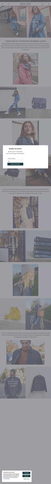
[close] (46, 146)
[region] (17, 476)
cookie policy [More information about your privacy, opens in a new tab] (7, 478)
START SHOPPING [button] (15, 164)
